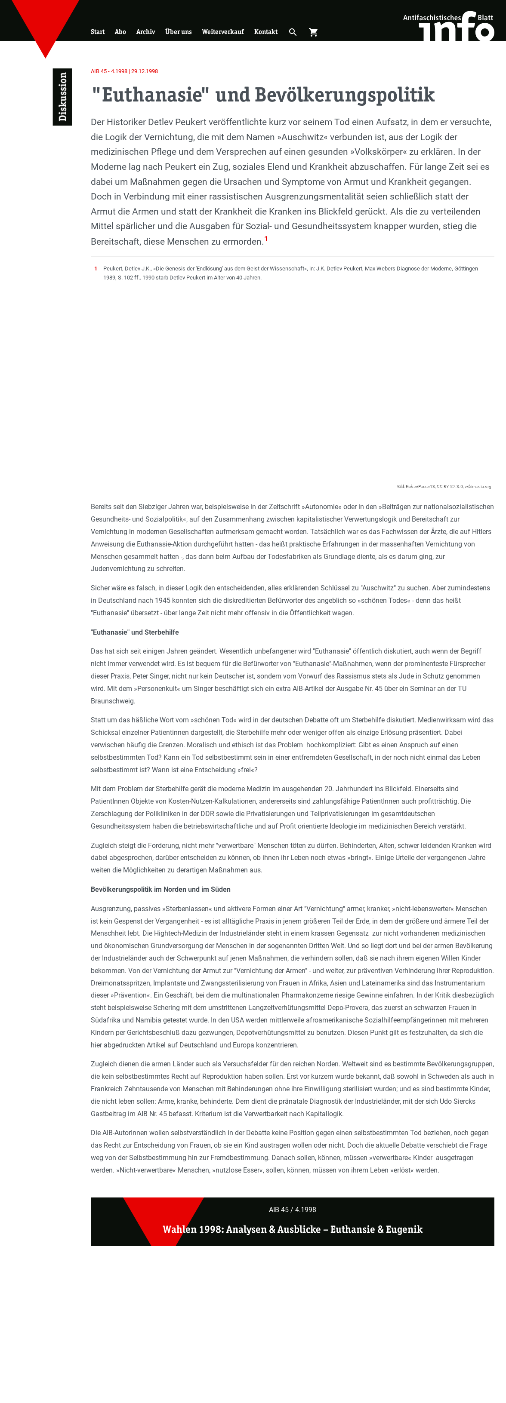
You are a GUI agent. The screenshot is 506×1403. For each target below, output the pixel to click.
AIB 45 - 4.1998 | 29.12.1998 (124, 71)
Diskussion (62, 97)
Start (98, 32)
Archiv (145, 32)
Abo (120, 32)
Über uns (178, 32)
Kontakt (266, 32)
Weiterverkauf (223, 32)
